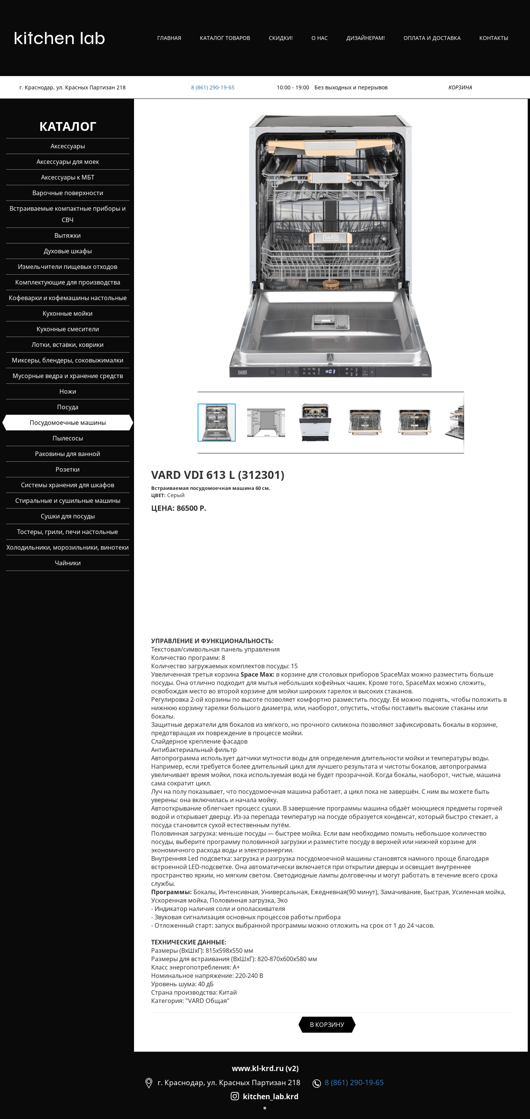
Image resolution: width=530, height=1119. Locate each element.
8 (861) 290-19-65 (213, 87)
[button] (457, 247)
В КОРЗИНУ (327, 1024)
